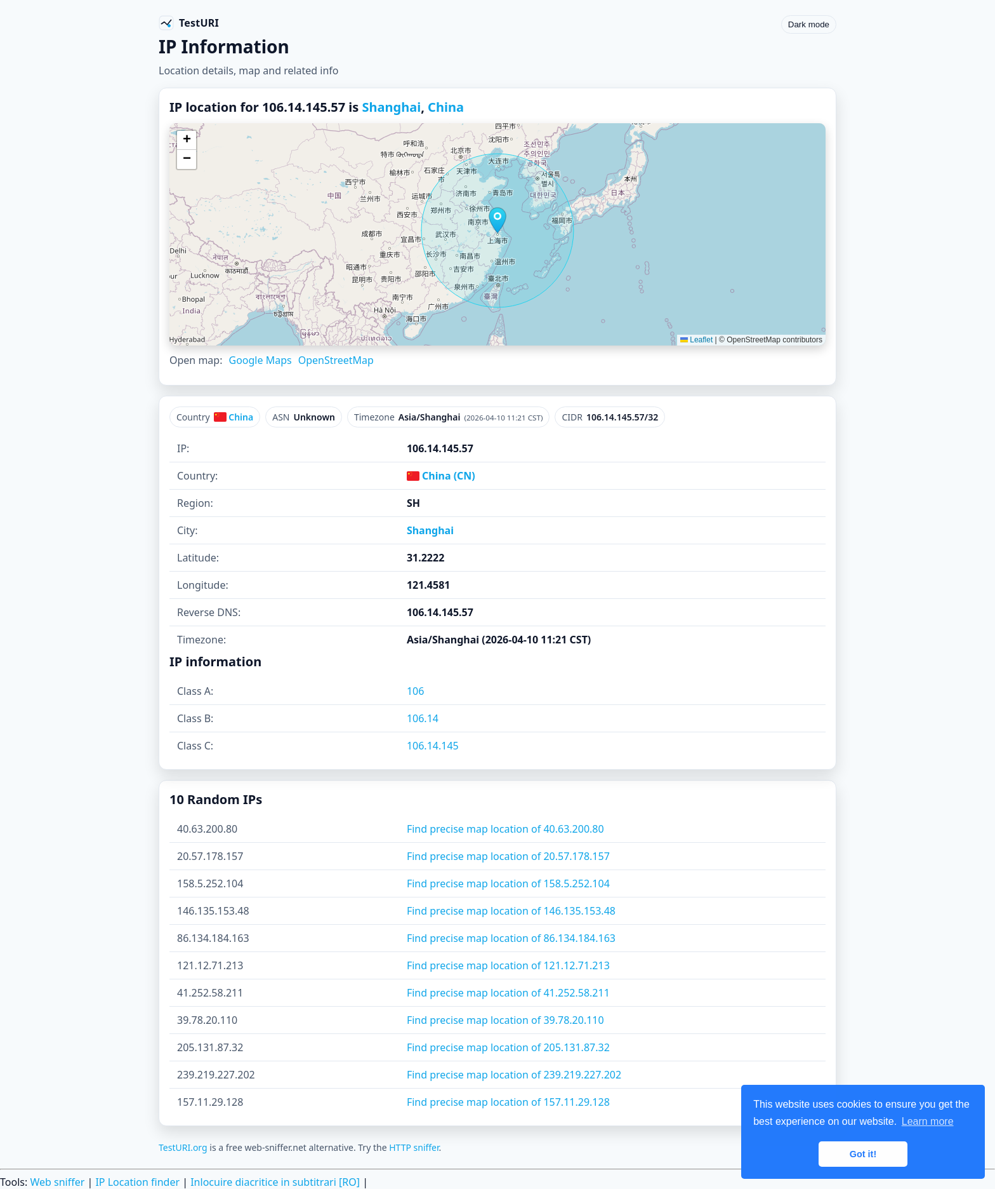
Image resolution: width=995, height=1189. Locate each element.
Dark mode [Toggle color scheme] (808, 24)
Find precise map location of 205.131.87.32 (508, 1047)
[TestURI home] (189, 22)
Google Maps (259, 360)
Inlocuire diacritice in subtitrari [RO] (275, 1182)
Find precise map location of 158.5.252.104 (508, 883)
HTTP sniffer (413, 1147)
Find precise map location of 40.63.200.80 (505, 829)
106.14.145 (433, 746)
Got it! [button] (863, 1154)
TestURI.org (183, 1147)
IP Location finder (137, 1182)
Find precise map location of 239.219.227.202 (514, 1075)
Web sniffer (57, 1182)
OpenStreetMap (336, 360)
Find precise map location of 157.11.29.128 (508, 1102)
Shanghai (391, 107)
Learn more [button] (928, 1121)
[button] (497, 220)
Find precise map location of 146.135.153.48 (511, 911)
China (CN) (441, 476)
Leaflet (696, 339)
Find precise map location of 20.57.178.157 (508, 856)
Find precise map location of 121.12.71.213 (508, 965)
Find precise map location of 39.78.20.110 (505, 1020)
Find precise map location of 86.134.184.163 (511, 938)
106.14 (422, 718)
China (446, 107)
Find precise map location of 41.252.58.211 (508, 993)
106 (415, 691)
